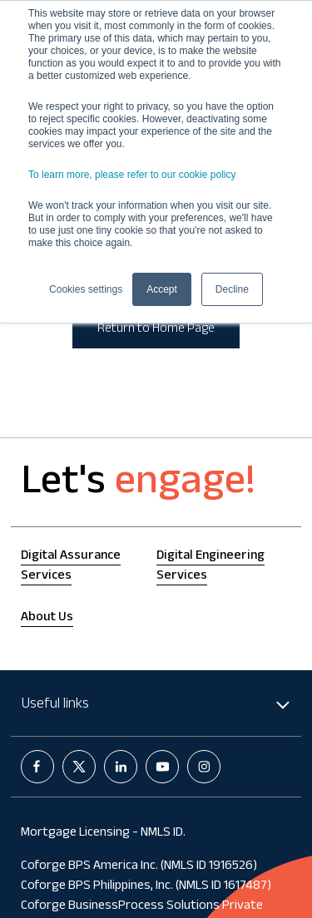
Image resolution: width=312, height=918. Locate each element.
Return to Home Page (156, 329)
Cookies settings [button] (85, 289)
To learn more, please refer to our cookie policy (131, 174)
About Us (47, 618)
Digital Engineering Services (210, 566)
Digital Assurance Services (71, 566)
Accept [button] (161, 289)
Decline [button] (232, 289)
